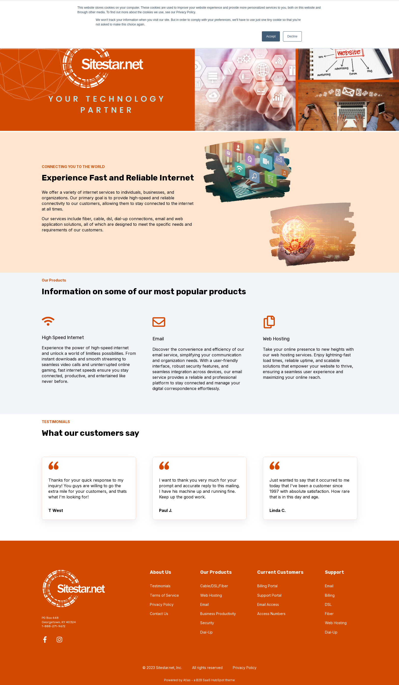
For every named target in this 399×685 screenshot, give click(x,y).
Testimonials (160, 586)
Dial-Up (206, 632)
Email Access (268, 604)
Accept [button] (271, 36)
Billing (330, 595)
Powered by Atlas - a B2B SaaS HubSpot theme (199, 680)
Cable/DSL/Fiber (214, 586)
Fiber (329, 613)
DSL (328, 604)
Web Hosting (211, 595)
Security (207, 623)
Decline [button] (292, 36)
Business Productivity (218, 613)
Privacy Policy (162, 604)
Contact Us (159, 613)
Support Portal (269, 595)
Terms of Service (164, 595)
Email (204, 604)
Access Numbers (271, 613)
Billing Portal (267, 586)
